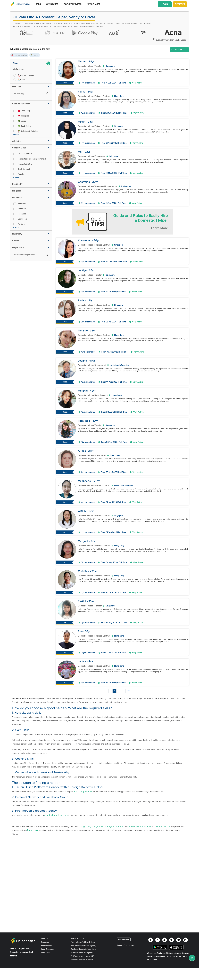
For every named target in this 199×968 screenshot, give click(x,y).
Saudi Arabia (163, 826)
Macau (119, 826)
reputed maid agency (56, 815)
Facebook (32, 830)
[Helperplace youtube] (178, 940)
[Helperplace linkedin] (185, 940)
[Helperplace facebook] (150, 940)
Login (165, 4)
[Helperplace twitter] (157, 940)
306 (129, 691)
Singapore (98, 826)
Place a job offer (83, 791)
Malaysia (109, 826)
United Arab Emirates (139, 826)
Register (180, 4)
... (123, 691)
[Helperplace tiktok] (164, 940)
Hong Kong (85, 826)
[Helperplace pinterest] (171, 940)
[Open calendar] (47, 94)
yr (93, 61)
